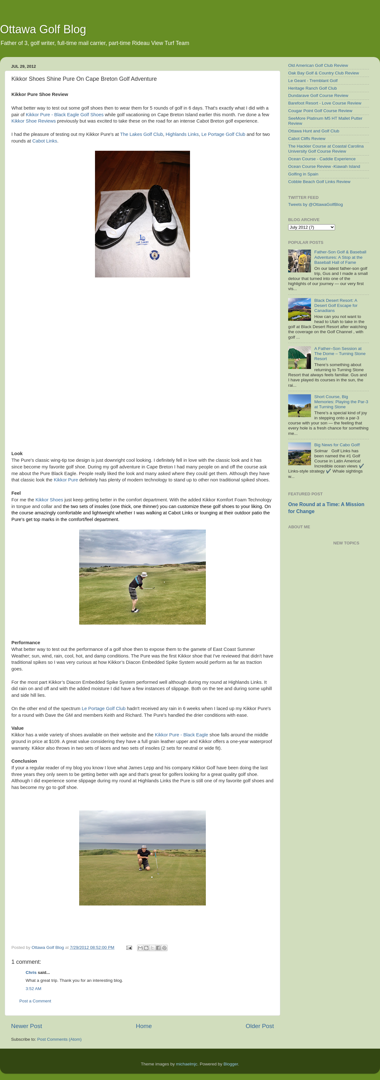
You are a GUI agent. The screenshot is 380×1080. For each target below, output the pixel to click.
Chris (31, 972)
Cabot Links (44, 140)
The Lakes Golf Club (141, 134)
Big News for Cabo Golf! (337, 444)
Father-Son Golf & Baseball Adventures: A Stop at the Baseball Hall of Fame (340, 257)
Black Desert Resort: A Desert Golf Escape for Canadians (336, 305)
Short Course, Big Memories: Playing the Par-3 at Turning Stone (341, 401)
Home (144, 1026)
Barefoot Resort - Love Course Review (324, 103)
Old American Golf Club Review (318, 65)
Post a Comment (35, 1001)
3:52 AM (33, 988)
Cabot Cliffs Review (307, 138)
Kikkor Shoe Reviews (33, 121)
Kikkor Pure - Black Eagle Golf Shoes (65, 114)
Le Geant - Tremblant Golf (313, 80)
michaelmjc (187, 1064)
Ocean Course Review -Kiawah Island (324, 166)
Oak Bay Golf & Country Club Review (323, 73)
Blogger (231, 1064)
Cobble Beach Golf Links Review (319, 181)
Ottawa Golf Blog (43, 29)
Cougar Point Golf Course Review (320, 110)
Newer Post (26, 1026)
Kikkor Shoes (49, 499)
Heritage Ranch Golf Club (312, 88)
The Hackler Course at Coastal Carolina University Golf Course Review (326, 149)
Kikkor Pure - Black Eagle (181, 734)
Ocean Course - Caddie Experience (322, 158)
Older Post (260, 1026)
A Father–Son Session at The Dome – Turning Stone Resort (339, 353)
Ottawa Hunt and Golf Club (313, 131)
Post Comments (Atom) (59, 1039)
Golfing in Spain (303, 174)
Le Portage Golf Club (223, 134)
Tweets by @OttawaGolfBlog (315, 204)
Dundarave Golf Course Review (318, 95)
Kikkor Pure (66, 479)
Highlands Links (182, 134)
